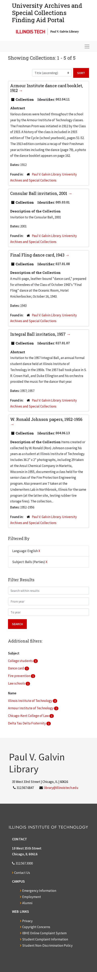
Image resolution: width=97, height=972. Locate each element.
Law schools (17, 683)
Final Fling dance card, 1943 (37, 255)
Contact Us (22, 872)
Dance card (16, 668)
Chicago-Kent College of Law (28, 715)
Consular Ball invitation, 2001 (39, 193)
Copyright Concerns (36, 927)
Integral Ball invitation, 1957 (38, 334)
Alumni (27, 903)
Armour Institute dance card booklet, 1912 (46, 88)
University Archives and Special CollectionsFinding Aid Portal (47, 13)
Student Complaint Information (45, 939)
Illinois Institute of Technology (30, 701)
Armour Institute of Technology (31, 708)
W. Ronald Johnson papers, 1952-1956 (46, 419)
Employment (31, 897)
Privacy (27, 921)
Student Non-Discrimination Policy (47, 945)
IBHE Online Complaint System (44, 933)
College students (20, 661)
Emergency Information (39, 890)
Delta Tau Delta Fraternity (27, 723)
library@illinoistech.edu (61, 787)
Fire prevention (19, 676)
